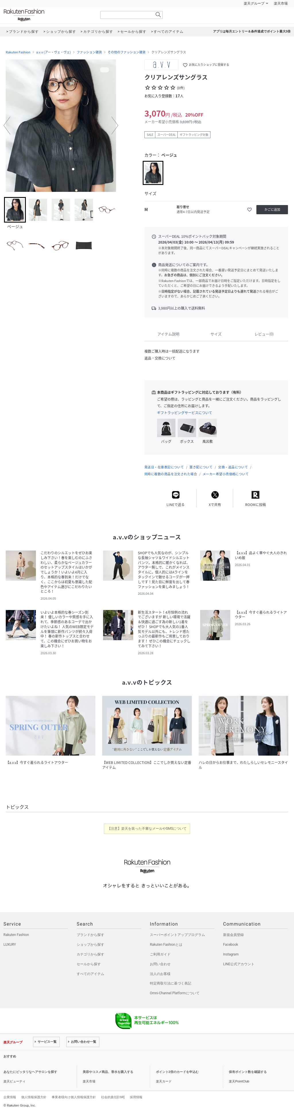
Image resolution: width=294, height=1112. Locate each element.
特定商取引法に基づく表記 (170, 983)
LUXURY (9, 945)
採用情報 (136, 1097)
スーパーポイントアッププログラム (177, 935)
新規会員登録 (233, 935)
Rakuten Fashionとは (166, 945)
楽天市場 (281, 3)
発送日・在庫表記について (164, 467)
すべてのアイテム (90, 974)
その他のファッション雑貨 (127, 52)
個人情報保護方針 (34, 1097)
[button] (7, 125)
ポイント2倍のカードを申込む (177, 1072)
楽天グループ (254, 3)
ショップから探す (90, 945)
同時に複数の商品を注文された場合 (170, 474)
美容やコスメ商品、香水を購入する (108, 1072)
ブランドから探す (90, 935)
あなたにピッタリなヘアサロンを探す (30, 1072)
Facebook (230, 945)
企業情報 (9, 1097)
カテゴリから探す (90, 954)
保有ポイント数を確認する (248, 1072)
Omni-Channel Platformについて (175, 993)
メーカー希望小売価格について (226, 474)
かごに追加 (272, 209)
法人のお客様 (160, 974)
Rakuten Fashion (47, 15)
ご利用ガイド (160, 954)
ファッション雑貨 (89, 52)
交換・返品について (233, 467)
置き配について (200, 467)
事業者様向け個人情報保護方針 (74, 1097)
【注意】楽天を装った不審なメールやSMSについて (147, 829)
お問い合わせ (160, 964)
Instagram (231, 954)
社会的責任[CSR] (113, 1097)
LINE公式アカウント (238, 964)
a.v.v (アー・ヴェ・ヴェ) (53, 52)
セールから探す (89, 964)
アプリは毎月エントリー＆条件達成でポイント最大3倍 (252, 31)
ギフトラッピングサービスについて (184, 412)
